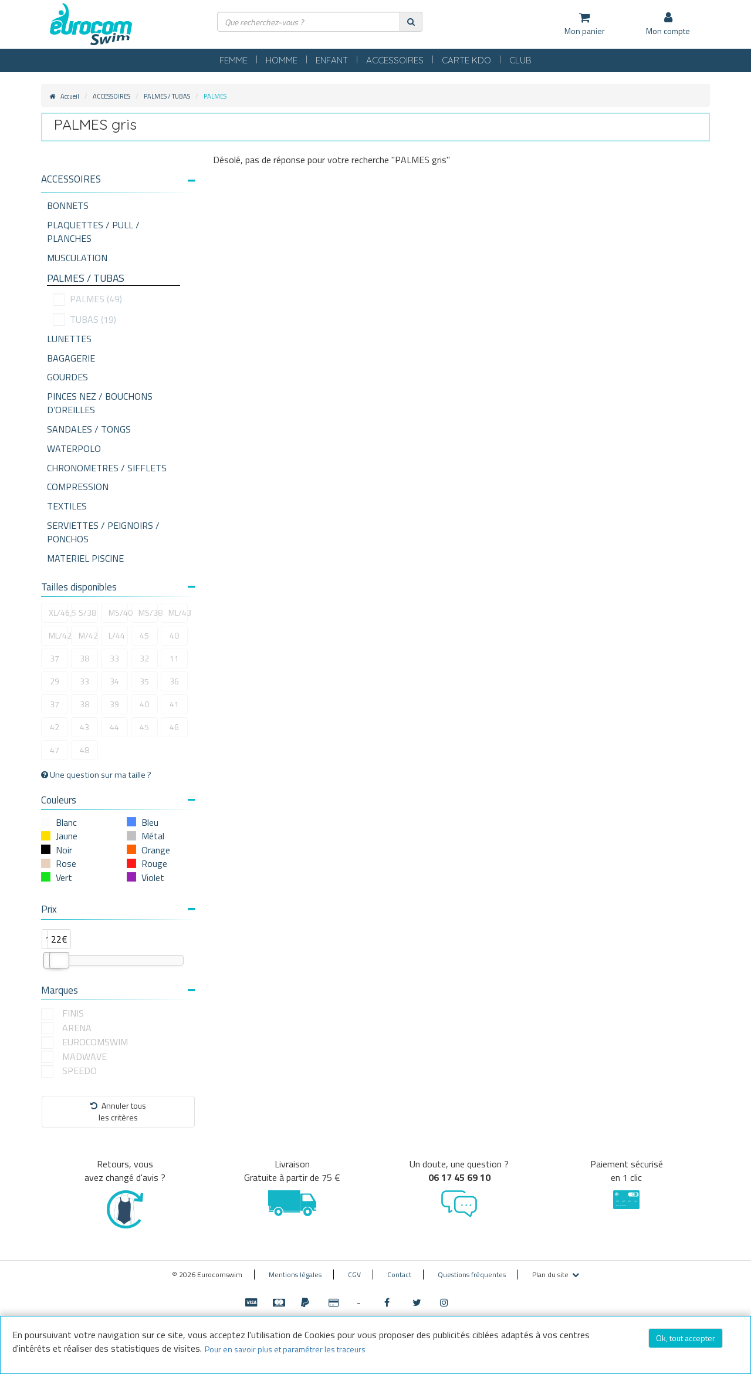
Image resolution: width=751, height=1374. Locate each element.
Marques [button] (118, 990)
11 (174, 658)
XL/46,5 (58, 612)
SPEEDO (79, 1071)
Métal (152, 836)
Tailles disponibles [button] (118, 587)
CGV (354, 1275)
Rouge (154, 863)
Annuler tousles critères (118, 1111)
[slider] (59, 960)
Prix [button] (118, 909)
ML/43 (178, 612)
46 (174, 727)
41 (174, 704)
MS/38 (148, 612)
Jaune (66, 836)
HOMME (281, 60)
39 (114, 704)
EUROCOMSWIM (95, 1042)
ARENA (77, 1028)
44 (114, 727)
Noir (64, 850)
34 (114, 681)
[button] (118, 179)
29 (54, 681)
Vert (64, 877)
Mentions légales (295, 1275)
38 (84, 658)
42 (54, 727)
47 (54, 750)
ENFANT (332, 60)
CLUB (520, 60)
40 (174, 635)
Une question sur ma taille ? (96, 774)
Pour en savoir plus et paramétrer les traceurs (285, 1349)
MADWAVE (84, 1057)
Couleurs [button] (118, 800)
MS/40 (118, 612)
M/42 (88, 635)
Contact (399, 1275)
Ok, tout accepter (685, 1338)
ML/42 (58, 635)
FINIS (73, 1013)
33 (114, 658)
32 (144, 658)
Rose (66, 863)
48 (84, 750)
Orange (155, 850)
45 (144, 635)
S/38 (87, 612)
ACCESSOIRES (395, 60)
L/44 (117, 635)
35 (144, 681)
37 (54, 658)
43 (84, 727)
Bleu (149, 822)
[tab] (118, 184)
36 (174, 681)
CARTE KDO (466, 60)
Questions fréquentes (472, 1275)
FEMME (233, 60)
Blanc (66, 822)
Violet (152, 877)
